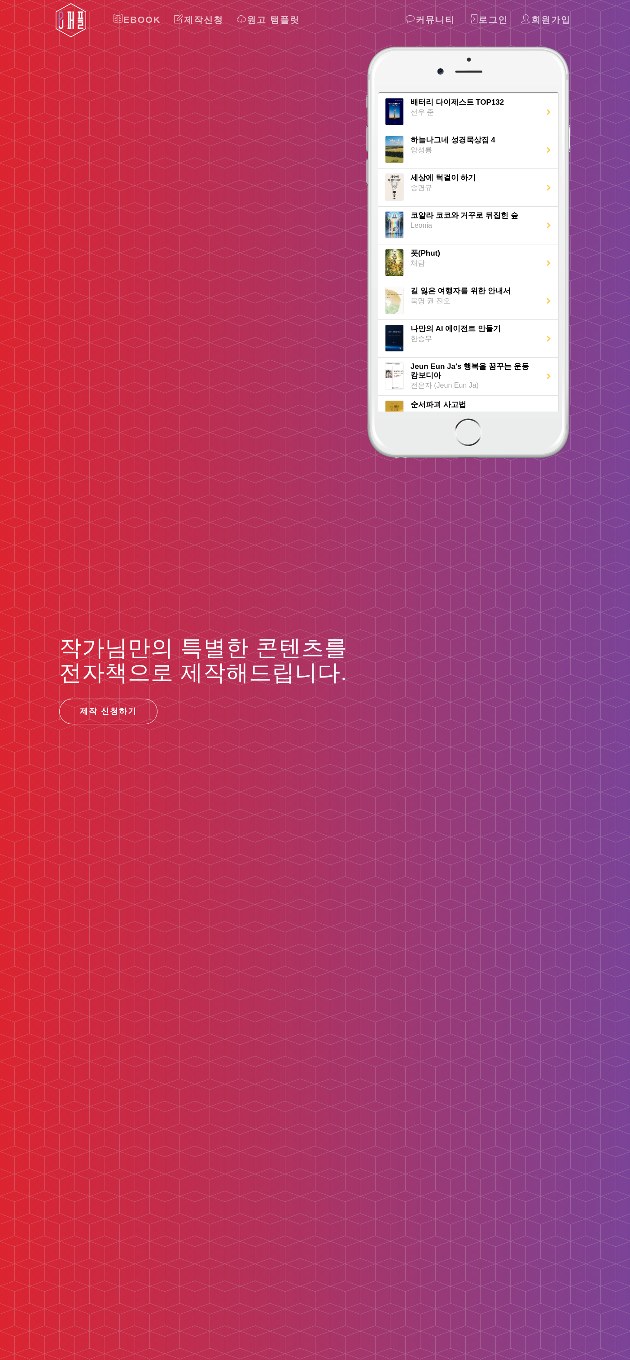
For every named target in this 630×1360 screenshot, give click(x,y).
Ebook (137, 19)
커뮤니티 (430, 19)
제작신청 (198, 19)
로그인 (488, 19)
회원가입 (546, 19)
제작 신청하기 (108, 711)
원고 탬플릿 (268, 19)
